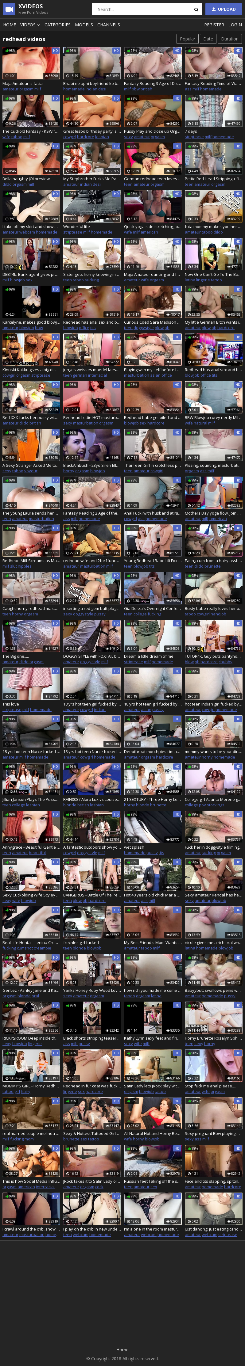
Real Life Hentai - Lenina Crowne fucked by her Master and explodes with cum (31, 942)
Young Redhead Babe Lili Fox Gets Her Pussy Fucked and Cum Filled (153, 560)
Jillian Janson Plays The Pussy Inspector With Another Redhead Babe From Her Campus (31, 799)
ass (188, 89)
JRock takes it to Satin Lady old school (92, 1181)
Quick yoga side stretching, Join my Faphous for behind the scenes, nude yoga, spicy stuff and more (153, 226)
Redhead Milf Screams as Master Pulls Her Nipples (31, 560)
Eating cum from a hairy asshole (214, 560)
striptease (194, 136)
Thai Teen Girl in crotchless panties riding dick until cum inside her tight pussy (153, 465)
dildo (7, 184)
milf (37, 89)
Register (214, 25)
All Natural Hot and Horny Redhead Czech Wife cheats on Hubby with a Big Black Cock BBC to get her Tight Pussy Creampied (153, 1133)
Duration (230, 39)
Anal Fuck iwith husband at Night (153, 513)
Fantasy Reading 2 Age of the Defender (92, 513)
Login (235, 25)
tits (93, 327)
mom (29, 1139)
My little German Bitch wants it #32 (214, 322)
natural (200, 423)
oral (35, 996)
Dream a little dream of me (148, 656)
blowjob (17, 280)
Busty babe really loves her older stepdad (214, 608)
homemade (74, 89)
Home (9, 25)
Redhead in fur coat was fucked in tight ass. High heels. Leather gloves (92, 1086)
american (149, 232)
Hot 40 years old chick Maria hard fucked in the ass (153, 895)
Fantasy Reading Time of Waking (214, 83)
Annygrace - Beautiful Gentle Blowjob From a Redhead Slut (31, 847)
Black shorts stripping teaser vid (92, 1038)
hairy (25, 1091)
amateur (10, 89)
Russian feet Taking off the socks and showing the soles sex (153, 1181)
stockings (215, 805)
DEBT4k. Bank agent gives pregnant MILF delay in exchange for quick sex (31, 274)
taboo (16, 136)
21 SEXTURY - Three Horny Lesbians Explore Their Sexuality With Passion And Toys (153, 799)
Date (208, 39)
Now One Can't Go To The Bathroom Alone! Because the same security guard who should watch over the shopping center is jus (214, 274)
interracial (97, 375)
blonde (69, 805)
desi (102, 89)
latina (190, 280)
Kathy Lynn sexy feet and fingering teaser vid (153, 1038)
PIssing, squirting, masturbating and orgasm (214, 465)
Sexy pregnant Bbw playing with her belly (214, 1133)
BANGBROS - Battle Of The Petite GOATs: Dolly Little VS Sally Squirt (92, 895)
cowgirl (69, 136)
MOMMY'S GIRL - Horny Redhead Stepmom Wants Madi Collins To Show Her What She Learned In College (31, 1086)
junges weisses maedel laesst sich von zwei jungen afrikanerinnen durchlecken (92, 369)
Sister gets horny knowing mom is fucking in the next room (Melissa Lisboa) (92, 274)
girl (17, 1091)
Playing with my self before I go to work (153, 369)
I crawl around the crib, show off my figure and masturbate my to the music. (31, 1229)
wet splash (134, 847)
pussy (100, 614)
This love (10, 704)
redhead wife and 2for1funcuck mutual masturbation (92, 560)
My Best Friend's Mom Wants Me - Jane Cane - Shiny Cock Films (153, 942)
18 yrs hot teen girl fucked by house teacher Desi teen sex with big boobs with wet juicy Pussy (92, 704)
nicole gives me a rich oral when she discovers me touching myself (214, 942)
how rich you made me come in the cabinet (153, 990)
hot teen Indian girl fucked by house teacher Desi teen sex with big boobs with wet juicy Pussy (214, 704)
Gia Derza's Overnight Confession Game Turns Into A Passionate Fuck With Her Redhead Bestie (153, 608)
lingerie (203, 280)
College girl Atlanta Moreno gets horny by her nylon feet (214, 799)
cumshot (25, 948)
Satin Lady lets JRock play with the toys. (153, 1086)
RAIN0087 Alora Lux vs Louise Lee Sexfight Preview (92, 799)
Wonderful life (76, 226)
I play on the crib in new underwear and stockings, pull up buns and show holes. (92, 1229)
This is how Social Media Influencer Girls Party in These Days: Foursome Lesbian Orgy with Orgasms (31, 1181)
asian (155, 375)
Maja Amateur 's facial (23, 83)
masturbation (136, 375)
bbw (136, 89)
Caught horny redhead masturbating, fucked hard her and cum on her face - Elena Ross (31, 608)
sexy (128, 136)
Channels (108, 25)
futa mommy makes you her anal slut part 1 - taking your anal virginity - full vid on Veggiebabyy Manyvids (214, 226)
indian (91, 89)
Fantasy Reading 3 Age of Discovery (153, 83)
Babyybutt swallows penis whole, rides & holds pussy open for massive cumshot (214, 990)
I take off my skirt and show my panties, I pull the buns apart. (31, 226)
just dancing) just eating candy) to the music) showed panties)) (214, 1229)
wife (6, 136)
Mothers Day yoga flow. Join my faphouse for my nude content (214, 513)
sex (29, 280)
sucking (92, 280)
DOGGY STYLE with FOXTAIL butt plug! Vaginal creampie (92, 656)
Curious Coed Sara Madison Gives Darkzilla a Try (153, 322)
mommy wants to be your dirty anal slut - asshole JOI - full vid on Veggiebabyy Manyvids (214, 751)
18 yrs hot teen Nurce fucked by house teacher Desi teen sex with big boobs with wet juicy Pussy (31, 751)
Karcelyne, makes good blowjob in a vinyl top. (31, 322)
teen (128, 184)
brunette (212, 566)
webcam (27, 232)
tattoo (216, 280)
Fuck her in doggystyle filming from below (214, 847)
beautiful (37, 852)
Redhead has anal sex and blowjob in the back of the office (92, 322)
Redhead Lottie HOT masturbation (92, 417)
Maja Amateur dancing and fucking (153, 274)
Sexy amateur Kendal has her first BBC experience (214, 895)
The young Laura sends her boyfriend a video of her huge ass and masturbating (31, 513)
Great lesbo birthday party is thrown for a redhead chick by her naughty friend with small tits (92, 131)
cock (99, 1186)
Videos (31, 25)
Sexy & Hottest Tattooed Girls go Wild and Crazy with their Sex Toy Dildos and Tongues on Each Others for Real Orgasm (92, 1133)
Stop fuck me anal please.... (210, 1086)
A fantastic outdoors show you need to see (92, 847)
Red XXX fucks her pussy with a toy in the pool (31, 417)
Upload (223, 9)
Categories (58, 25)
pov (202, 805)
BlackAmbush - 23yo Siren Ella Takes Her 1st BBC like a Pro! (92, 465)
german (80, 375)
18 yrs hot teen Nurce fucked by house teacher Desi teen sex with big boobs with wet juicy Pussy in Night (92, 751)
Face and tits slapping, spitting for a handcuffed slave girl (214, 1181)
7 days (191, 131)
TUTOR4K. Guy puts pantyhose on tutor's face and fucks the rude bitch (214, 656)
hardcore (85, 136)
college (140, 614)
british (146, 89)
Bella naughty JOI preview (26, 178)
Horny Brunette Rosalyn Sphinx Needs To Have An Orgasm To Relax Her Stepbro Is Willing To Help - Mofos (214, 1038)
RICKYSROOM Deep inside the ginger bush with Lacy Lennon (31, 1038)
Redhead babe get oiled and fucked (153, 417)
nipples (25, 566)
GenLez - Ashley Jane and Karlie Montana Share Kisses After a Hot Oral (31, 990)
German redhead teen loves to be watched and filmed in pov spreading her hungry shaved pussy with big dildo (153, 178)
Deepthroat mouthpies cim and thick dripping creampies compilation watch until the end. (153, 751)
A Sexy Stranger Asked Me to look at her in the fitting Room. (31, 465)
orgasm (26, 89)
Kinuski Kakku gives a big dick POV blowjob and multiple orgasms (31, 369)
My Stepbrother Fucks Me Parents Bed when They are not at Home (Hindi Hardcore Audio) (92, 178)
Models (84, 25)
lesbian (102, 136)
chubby (225, 661)
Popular (187, 39)
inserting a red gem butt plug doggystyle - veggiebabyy (92, 608)
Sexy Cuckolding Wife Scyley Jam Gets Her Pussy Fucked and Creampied (31, 895)
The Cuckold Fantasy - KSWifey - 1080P (31, 131)
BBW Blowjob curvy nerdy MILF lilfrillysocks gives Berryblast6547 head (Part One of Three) (214, 417)
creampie (42, 948)
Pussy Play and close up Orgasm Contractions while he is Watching (153, 131)
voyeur (30, 471)
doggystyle (144, 327)
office (84, 327)
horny (68, 471)
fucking (154, 614)
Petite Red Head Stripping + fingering (214, 178)
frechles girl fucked (81, 942)
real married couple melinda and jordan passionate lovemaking (31, 1133)
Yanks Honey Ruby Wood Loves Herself (92, 990)
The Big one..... (15, 656)
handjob (218, 614)
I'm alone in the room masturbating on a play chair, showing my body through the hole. (153, 1229)
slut (13, 566)
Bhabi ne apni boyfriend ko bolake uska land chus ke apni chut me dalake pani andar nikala (92, 83)
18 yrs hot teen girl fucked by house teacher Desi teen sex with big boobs (153, 704)
